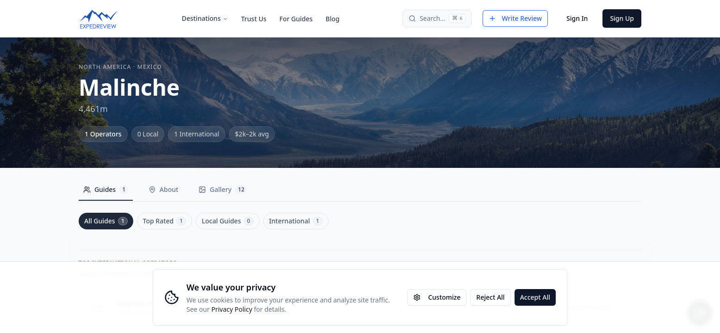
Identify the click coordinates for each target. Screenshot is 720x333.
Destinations (205, 18)
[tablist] (168, 192)
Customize (436, 297)
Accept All (535, 297)
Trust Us (254, 18)
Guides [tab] (106, 189)
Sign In (577, 18)
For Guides (296, 18)
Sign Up (622, 18)
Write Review (515, 18)
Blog (333, 18)
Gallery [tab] (228, 189)
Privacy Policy (231, 309)
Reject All (490, 297)
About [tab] (166, 189)
